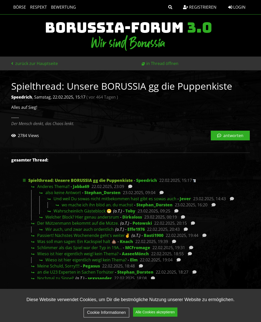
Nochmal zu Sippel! (55, 278)
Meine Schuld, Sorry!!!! (58, 266)
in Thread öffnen (162, 63)
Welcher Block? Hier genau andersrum (82, 217)
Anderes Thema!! (53, 186)
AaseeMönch (135, 254)
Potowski (142, 223)
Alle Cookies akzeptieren (155, 316)
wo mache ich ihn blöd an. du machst (97, 205)
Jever (185, 199)
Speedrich (146, 180)
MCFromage (137, 247)
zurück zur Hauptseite (34, 63)
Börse (19, 7)
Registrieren (199, 7)
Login (236, 7)
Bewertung (63, 7)
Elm (134, 260)
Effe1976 (136, 229)
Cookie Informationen (106, 316)
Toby (130, 211)
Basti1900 (153, 235)
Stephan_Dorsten (102, 192)
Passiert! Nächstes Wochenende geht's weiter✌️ (83, 235)
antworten (230, 135)
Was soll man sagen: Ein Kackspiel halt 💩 (77, 241)
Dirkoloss (132, 217)
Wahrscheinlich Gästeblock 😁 (83, 211)
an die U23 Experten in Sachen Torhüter (75, 272)
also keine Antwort (63, 192)
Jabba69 (81, 186)
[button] (170, 7)
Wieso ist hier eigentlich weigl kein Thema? (78, 254)
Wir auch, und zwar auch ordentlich (79, 229)
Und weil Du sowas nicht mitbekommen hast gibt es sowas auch (115, 199)
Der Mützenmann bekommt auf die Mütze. (78, 223)
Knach (126, 241)
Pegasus (91, 266)
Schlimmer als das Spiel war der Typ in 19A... (79, 247)
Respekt (38, 7)
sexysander (100, 278)
